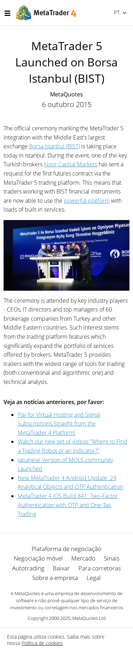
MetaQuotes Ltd (89, 618)
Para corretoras (99, 568)
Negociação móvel (38, 558)
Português (116, 12)
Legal (94, 578)
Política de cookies (42, 643)
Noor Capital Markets (70, 164)
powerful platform (87, 201)
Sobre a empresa (55, 578)
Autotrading (28, 568)
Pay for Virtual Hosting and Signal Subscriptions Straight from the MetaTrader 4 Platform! (59, 424)
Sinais (112, 558)
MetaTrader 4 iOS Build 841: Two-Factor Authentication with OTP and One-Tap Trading (68, 505)
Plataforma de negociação (66, 549)
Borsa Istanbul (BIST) (54, 146)
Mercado (83, 558)
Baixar (61, 568)
